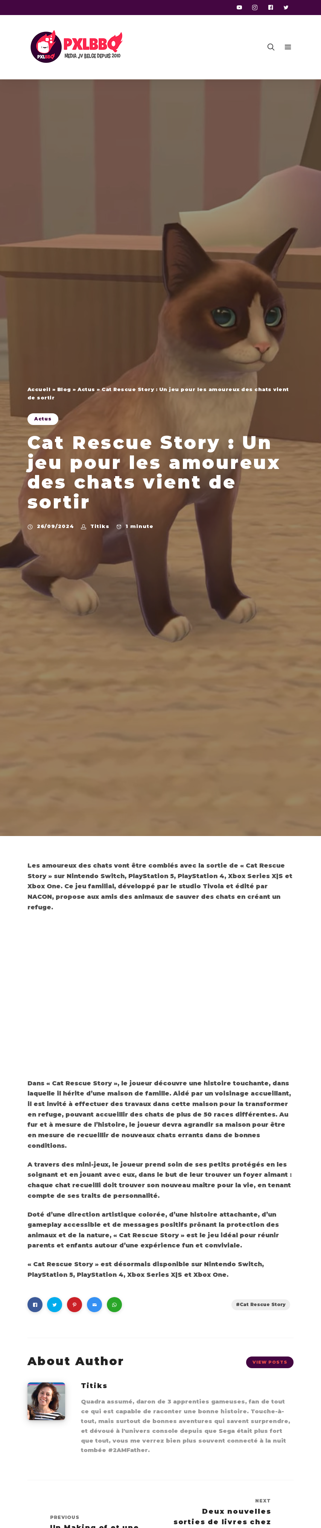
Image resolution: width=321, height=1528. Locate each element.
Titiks (100, 526)
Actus (86, 389)
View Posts (270, 1362)
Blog (64, 389)
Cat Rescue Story (263, 1304)
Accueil (39, 389)
